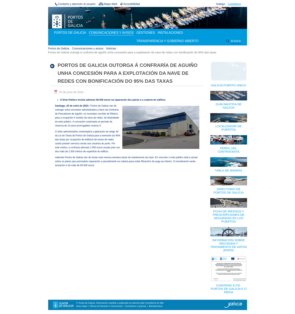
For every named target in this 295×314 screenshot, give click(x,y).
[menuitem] (70, 33)
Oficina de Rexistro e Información (106, 306)
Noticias (111, 48)
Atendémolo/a (156, 306)
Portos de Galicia (58, 48)
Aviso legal (81, 306)
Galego (220, 4)
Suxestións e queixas (135, 306)
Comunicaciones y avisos (87, 48)
